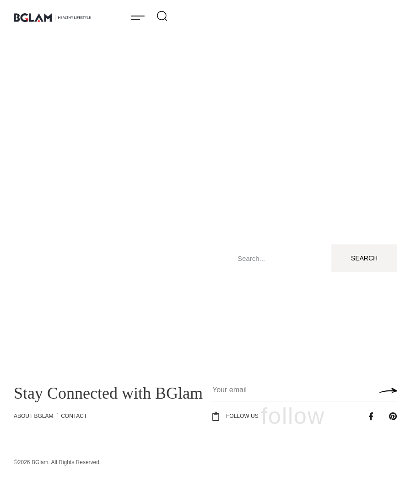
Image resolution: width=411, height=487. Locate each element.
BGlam (40, 462)
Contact (74, 416)
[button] (137, 17)
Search (364, 258)
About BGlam (33, 416)
